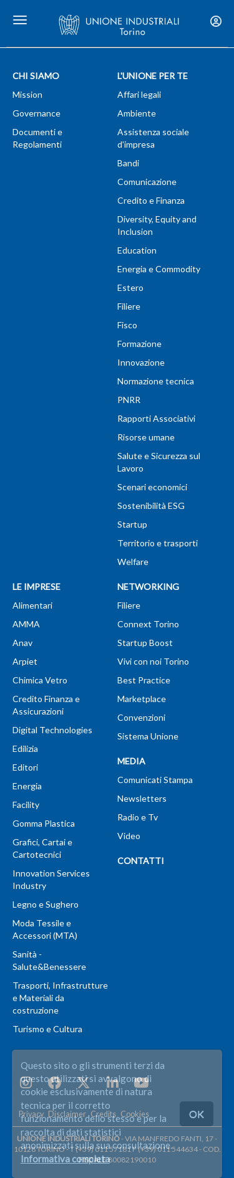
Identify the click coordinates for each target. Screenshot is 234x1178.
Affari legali (139, 94)
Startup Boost (145, 642)
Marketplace (141, 698)
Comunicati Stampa (155, 779)
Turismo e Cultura (47, 1029)
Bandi (128, 163)
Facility (25, 804)
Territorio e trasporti (157, 543)
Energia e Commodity (158, 269)
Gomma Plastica (43, 823)
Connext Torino (148, 624)
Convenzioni (141, 717)
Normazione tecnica (155, 381)
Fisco (127, 325)
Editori (25, 767)
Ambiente (136, 113)
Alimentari (32, 605)
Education (137, 250)
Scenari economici (152, 487)
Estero (130, 287)
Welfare (133, 561)
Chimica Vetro (39, 680)
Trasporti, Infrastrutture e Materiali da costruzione (60, 997)
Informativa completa (65, 1158)
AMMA (26, 624)
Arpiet (24, 661)
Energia (27, 786)
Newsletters (142, 798)
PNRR (128, 399)
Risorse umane (146, 437)
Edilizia (25, 748)
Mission (27, 94)
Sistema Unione (147, 736)
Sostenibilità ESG (151, 505)
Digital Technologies (52, 729)
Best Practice (143, 680)
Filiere (128, 306)
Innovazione (141, 362)
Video (128, 835)
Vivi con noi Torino (153, 661)
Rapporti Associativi (156, 418)
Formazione (139, 343)
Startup (132, 524)
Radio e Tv (137, 817)
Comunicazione (147, 181)
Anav (22, 642)
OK (196, 1113)
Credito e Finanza (151, 200)
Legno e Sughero (45, 904)
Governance (36, 113)
